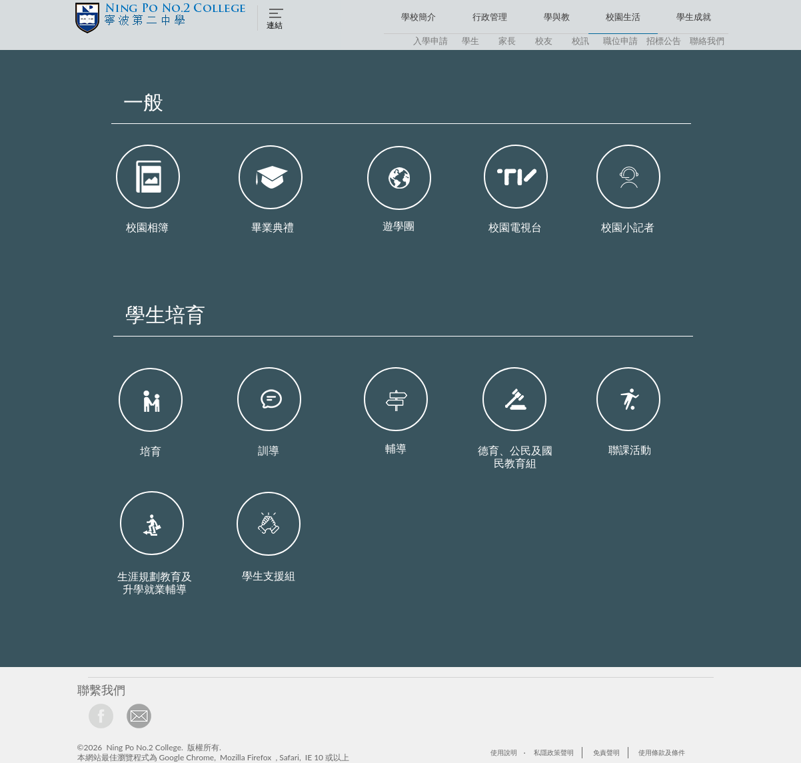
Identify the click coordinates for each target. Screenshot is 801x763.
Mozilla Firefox (245, 757)
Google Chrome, (187, 757)
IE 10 (314, 757)
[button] (276, 18)
